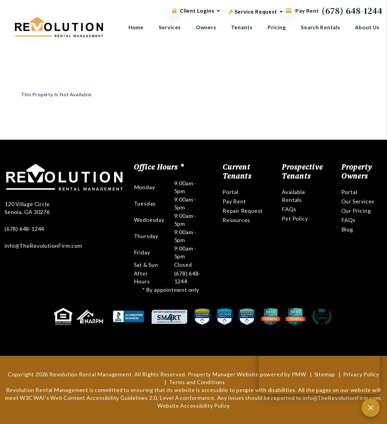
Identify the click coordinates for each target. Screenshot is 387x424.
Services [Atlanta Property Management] (170, 27)
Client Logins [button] (191, 10)
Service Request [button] (252, 10)
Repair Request (243, 210)
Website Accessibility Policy (193, 405)
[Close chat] (371, 408)
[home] (59, 26)
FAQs (289, 209)
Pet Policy (295, 218)
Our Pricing (356, 210)
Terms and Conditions (197, 382)
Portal (231, 192)
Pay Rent (234, 201)
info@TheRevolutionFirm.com (43, 245)
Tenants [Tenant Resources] (241, 27)
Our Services (358, 201)
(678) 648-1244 (352, 11)
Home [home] (136, 27)
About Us (367, 27)
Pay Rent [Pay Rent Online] (301, 11)
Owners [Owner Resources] (206, 27)
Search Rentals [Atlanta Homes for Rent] (320, 27)
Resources (236, 220)
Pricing (277, 27)
